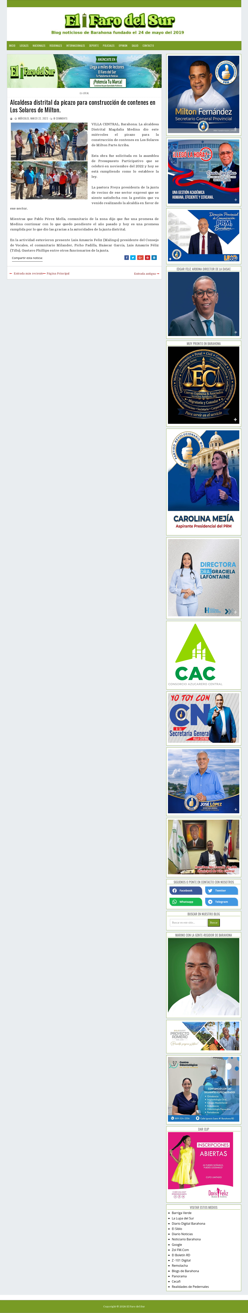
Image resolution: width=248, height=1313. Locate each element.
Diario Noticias (182, 1234)
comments (60, 118)
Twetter (217, 890)
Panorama (179, 1276)
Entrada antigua (145, 273)
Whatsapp (182, 902)
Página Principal (58, 273)
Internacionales (75, 45)
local (86, 93)
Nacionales (39, 45)
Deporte (94, 45)
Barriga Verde (182, 1213)
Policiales (109, 45)
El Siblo (177, 1229)
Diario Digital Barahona (188, 1223)
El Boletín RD (181, 1255)
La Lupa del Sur (183, 1218)
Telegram (218, 902)
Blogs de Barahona (185, 1271)
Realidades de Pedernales (190, 1287)
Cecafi (176, 1281)
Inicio (12, 45)
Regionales (56, 45)
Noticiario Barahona (186, 1239)
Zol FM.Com (180, 1250)
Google (177, 1244)
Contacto (148, 45)
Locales (24, 45)
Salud (135, 45)
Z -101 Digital (181, 1260)
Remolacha (180, 1265)
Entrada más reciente (28, 273)
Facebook (182, 890)
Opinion (123, 45)
